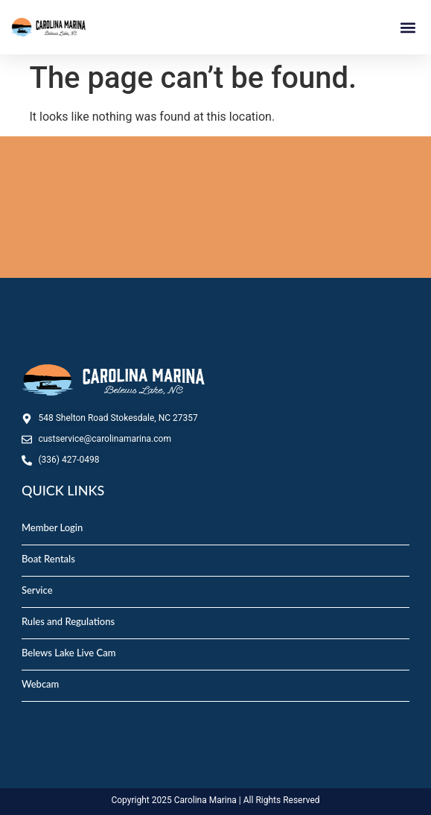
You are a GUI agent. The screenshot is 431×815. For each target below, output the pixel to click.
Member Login (52, 527)
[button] (407, 27)
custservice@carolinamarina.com (104, 439)
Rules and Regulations (68, 621)
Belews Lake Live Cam (68, 653)
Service (37, 590)
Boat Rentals (48, 559)
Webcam (40, 684)
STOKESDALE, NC (215, 207)
